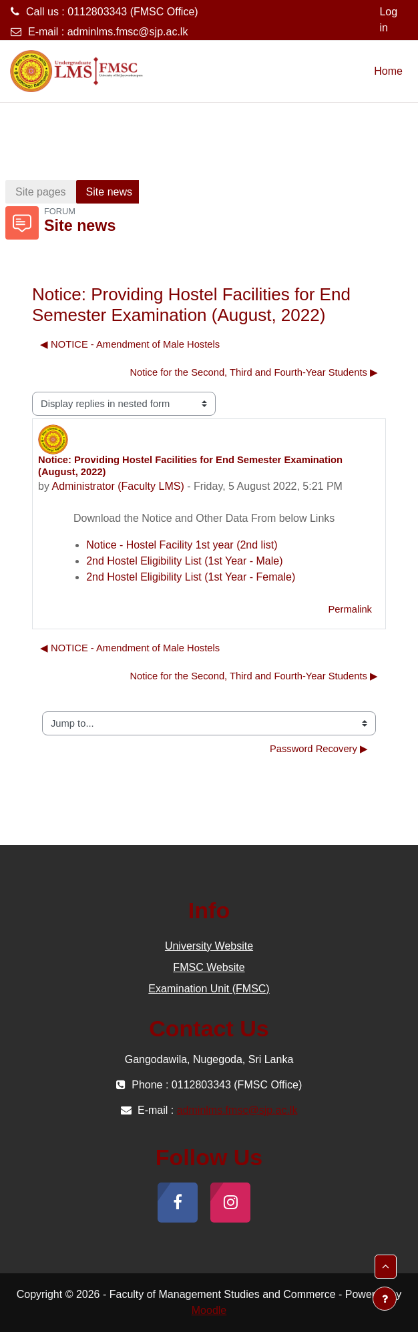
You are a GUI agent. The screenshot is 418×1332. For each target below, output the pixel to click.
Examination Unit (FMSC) (208, 988)
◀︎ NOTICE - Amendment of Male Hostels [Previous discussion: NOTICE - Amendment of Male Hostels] (130, 344)
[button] (386, 1267)
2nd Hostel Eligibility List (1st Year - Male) (184, 561)
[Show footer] (385, 1299)
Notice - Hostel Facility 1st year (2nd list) (181, 545)
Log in (388, 19)
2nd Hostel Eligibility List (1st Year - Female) (190, 577)
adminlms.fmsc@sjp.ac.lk (127, 31)
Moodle (209, 1310)
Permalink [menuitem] (350, 609)
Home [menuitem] (388, 71)
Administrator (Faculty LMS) (117, 486)
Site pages (40, 192)
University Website (209, 946)
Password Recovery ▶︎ (319, 748)
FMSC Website (208, 967)
